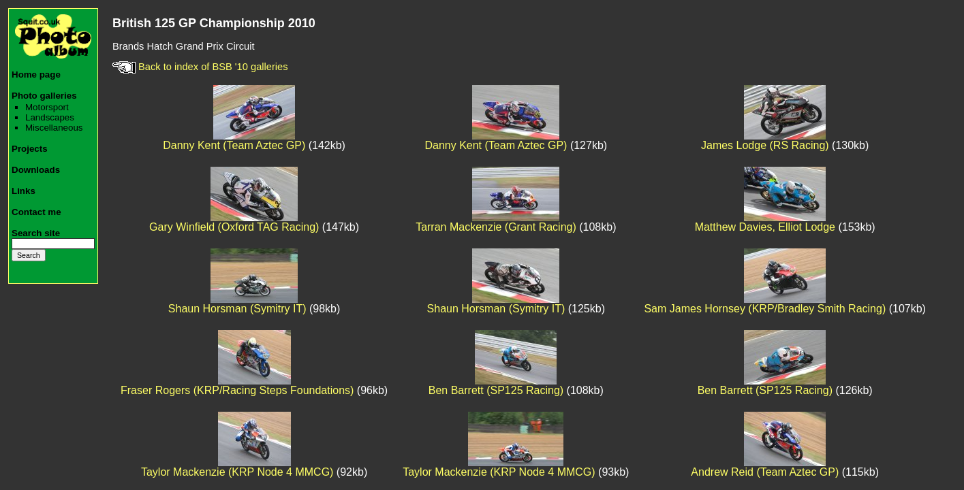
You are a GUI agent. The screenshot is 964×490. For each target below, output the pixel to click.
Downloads (36, 170)
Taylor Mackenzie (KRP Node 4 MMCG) (237, 472)
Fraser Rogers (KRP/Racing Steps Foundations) (237, 390)
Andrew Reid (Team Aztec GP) (765, 472)
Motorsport (47, 107)
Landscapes (49, 117)
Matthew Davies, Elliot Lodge (765, 227)
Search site (36, 233)
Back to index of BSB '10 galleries (200, 66)
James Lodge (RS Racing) (765, 145)
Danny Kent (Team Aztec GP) (234, 145)
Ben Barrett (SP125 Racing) (496, 390)
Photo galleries (44, 96)
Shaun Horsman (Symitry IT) (237, 308)
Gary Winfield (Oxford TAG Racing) (234, 227)
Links (23, 191)
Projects (30, 149)
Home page (36, 74)
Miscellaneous (53, 127)
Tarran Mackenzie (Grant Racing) (496, 227)
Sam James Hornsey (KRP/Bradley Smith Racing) (765, 308)
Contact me (36, 212)
